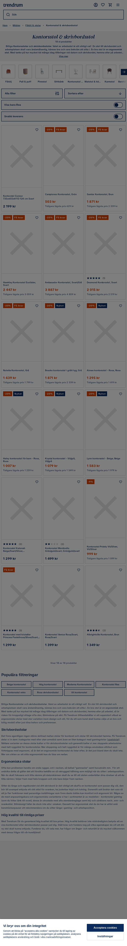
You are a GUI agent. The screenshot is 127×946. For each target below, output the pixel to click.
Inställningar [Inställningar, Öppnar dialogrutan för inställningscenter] (105, 936)
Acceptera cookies (105, 927)
